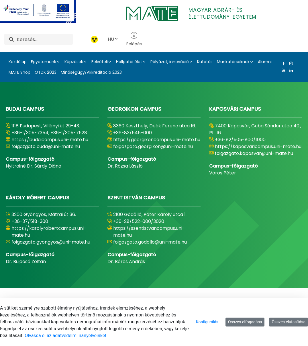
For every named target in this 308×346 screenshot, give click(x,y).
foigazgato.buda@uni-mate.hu (45, 146)
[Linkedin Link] (290, 70)
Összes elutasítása (288, 322)
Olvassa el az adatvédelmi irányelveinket (65, 335)
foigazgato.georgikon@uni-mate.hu (153, 146)
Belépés (134, 39)
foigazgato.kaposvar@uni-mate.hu (254, 153)
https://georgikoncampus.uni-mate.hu (156, 139)
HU (113, 39)
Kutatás (205, 62)
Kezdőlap (18, 62)
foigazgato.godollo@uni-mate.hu (150, 242)
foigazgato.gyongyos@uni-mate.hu (50, 242)
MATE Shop (19, 72)
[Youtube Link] (282, 70)
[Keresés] (45, 39)
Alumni (265, 62)
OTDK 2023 (45, 72)
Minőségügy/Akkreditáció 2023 (91, 72)
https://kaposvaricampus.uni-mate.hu (258, 146)
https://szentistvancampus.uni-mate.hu (149, 231)
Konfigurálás (207, 322)
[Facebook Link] (282, 63)
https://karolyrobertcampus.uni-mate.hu (48, 231)
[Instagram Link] (290, 63)
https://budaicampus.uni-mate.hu (49, 139)
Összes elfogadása (245, 322)
